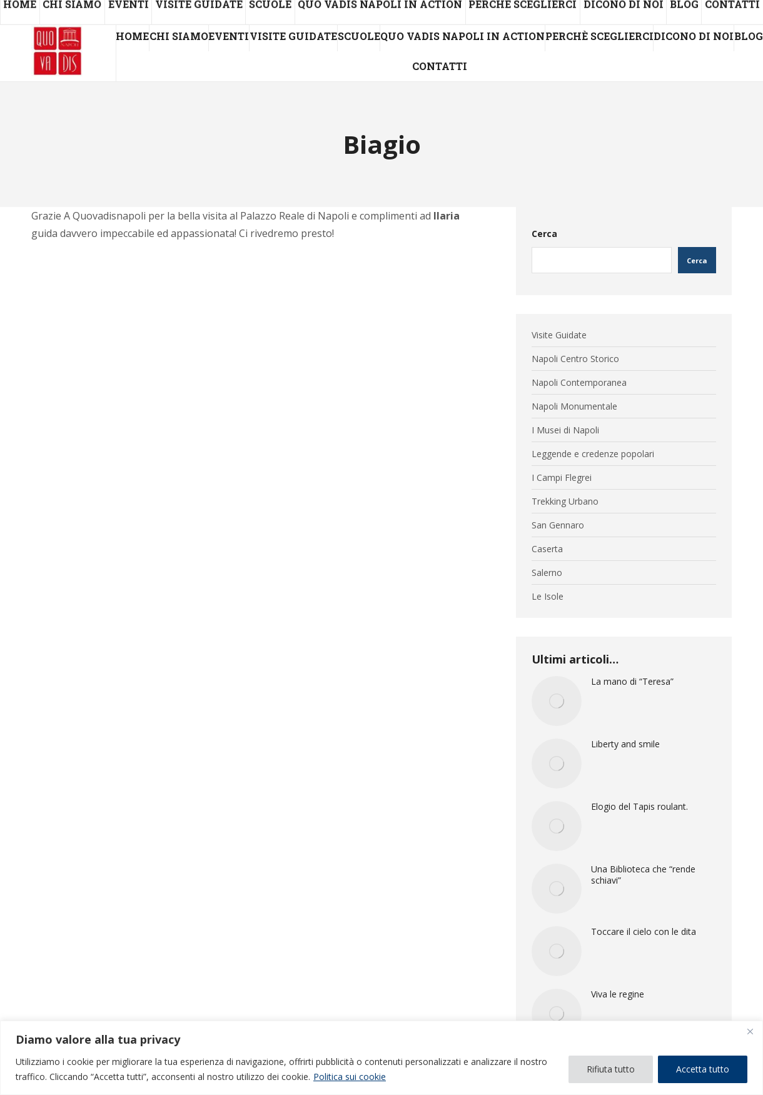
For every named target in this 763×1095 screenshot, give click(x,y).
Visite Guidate (559, 335)
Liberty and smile (625, 744)
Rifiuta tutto (611, 1069)
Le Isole (547, 596)
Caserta (547, 549)
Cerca (544, 234)
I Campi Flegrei (562, 477)
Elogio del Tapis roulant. (639, 806)
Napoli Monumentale (574, 406)
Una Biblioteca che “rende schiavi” (643, 875)
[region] (381, 1058)
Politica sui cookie (349, 1076)
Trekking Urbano (565, 501)
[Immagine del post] (557, 701)
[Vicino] (749, 1031)
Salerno (547, 572)
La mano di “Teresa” (632, 681)
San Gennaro (558, 525)
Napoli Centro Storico (575, 359)
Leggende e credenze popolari (593, 454)
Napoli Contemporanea (579, 382)
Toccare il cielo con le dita (643, 931)
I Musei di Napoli (565, 430)
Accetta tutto (702, 1069)
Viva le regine (617, 994)
